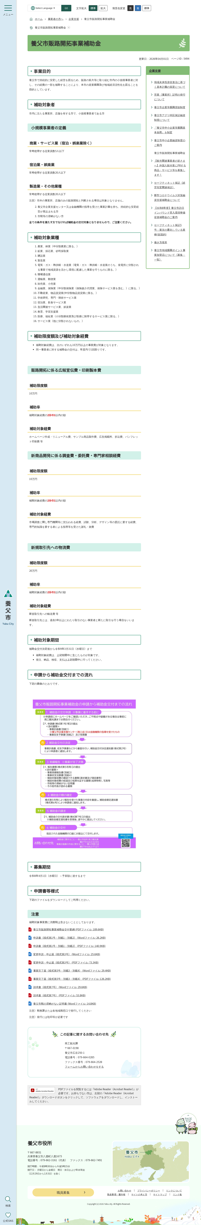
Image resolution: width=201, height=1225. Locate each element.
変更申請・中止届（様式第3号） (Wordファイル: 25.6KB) (66, 954)
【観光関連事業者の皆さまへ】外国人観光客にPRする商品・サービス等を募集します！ (170, 167)
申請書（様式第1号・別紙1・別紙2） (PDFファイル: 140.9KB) (69, 946)
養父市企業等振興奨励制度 (169, 107)
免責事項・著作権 (116, 1194)
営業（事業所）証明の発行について (169, 97)
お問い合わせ (124, 1190)
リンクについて (174, 1190)
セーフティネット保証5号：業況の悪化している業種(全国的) (169, 229)
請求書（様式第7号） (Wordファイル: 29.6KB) (60, 987)
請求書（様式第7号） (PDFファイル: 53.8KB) (59, 995)
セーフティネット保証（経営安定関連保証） (169, 185)
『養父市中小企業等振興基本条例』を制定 (169, 130)
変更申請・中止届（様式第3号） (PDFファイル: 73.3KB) (66, 962)
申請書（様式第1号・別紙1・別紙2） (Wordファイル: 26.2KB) (69, 937)
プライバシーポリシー (148, 1190)
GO (66, 8)
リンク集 (177, 1194)
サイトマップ (160, 1194)
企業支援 (74, 19)
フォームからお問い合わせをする (84, 1066)
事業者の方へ (55, 19)
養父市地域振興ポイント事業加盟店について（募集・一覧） (169, 254)
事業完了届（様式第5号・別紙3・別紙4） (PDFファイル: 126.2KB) (72, 979)
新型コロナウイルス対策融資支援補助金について (169, 197)
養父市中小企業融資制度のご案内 (169, 142)
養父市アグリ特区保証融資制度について (169, 117)
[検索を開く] (8, 1201)
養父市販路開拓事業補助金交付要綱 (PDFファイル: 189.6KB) (68, 929)
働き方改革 (160, 242)
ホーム (39, 19)
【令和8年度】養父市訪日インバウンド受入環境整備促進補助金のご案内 (169, 212)
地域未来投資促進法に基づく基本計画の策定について (169, 84)
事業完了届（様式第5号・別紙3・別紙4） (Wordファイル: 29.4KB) (72, 970)
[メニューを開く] (8, 10)
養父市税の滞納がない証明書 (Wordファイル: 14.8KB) (64, 1003)
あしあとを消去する (68, 27)
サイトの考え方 (139, 1194)
